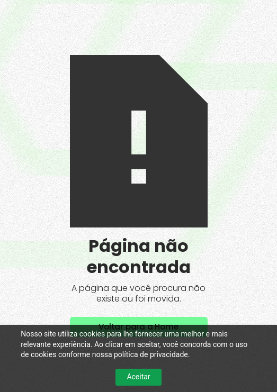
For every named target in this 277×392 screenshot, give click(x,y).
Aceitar (138, 376)
